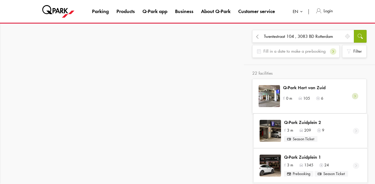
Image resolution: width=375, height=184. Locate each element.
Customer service (256, 11)
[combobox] (299, 12)
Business (184, 11)
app (154, 11)
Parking (100, 11)
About (216, 11)
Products (125, 11)
